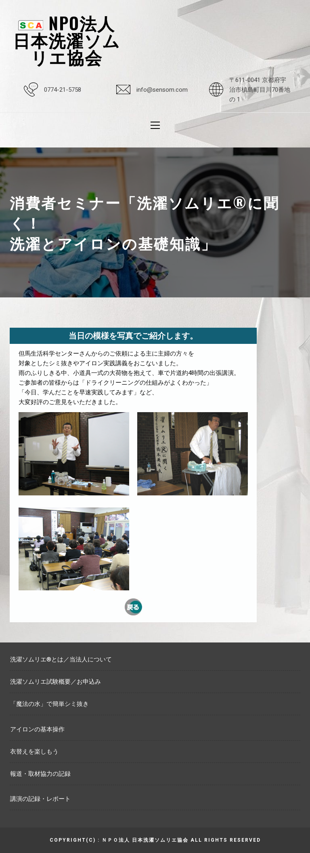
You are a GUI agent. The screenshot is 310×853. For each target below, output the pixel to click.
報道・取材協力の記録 (40, 773)
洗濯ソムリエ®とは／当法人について (61, 659)
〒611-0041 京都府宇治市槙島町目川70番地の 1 (259, 90)
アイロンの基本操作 (37, 729)
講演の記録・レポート (40, 798)
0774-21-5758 (62, 89)
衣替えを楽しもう (34, 751)
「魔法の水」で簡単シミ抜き (49, 703)
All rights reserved (226, 840)
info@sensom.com (162, 89)
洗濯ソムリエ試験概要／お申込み (55, 681)
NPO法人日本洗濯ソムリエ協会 (66, 39)
